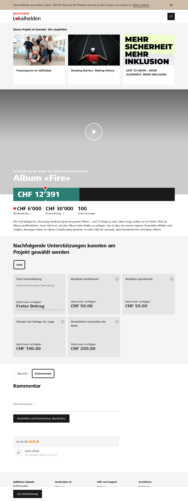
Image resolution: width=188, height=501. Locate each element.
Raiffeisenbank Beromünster (71, 171)
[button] (171, 16)
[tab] (19, 264)
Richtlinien (144, 486)
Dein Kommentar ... (24, 404)
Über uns (59, 486)
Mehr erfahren (141, 4)
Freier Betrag (30, 306)
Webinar (101, 486)
